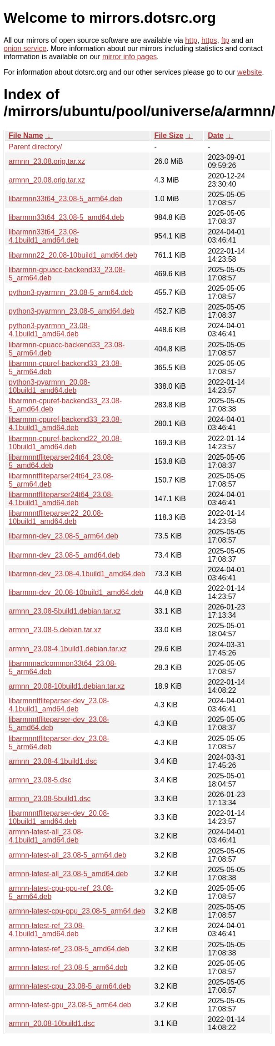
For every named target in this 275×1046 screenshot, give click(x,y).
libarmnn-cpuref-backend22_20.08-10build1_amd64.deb (65, 443)
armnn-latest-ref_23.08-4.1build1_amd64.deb (47, 930)
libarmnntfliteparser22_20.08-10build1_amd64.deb (56, 517)
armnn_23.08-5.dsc (40, 780)
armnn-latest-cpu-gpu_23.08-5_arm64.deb (77, 911)
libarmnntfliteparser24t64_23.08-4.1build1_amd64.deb (61, 499)
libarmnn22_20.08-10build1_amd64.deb (73, 255)
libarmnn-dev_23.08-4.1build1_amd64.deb (77, 574)
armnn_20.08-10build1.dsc (52, 1023)
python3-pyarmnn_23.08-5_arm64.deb (71, 292)
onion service (25, 48)
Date (216, 135)
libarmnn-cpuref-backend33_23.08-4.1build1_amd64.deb (65, 424)
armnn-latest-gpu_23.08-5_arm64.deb (70, 1005)
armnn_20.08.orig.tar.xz (47, 180)
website (249, 72)
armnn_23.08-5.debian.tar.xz (55, 630)
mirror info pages (129, 57)
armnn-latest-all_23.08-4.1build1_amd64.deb (46, 836)
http (191, 40)
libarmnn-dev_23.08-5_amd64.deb (64, 555)
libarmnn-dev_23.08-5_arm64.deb (63, 536)
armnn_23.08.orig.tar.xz (47, 161)
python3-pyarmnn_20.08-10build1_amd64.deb (49, 386)
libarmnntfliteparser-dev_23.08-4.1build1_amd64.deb (59, 705)
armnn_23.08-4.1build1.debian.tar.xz (68, 649)
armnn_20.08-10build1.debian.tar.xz (67, 686)
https (209, 40)
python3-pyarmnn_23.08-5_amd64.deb (72, 311)
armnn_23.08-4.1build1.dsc (53, 761)
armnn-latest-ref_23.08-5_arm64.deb (68, 967)
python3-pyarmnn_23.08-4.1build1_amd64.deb (49, 330)
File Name (26, 135)
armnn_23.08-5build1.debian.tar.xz (64, 611)
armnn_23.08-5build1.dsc (50, 798)
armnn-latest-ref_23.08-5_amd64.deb (69, 949)
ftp (225, 40)
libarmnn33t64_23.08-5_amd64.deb (66, 217)
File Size (168, 135)
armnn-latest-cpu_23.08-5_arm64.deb (70, 986)
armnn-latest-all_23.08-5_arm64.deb (67, 855)
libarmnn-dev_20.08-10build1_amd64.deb (76, 592)
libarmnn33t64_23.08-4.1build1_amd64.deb (44, 236)
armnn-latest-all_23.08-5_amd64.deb (68, 874)
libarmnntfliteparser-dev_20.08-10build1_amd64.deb (59, 817)
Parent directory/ (35, 147)
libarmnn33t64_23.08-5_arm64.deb (65, 199)
